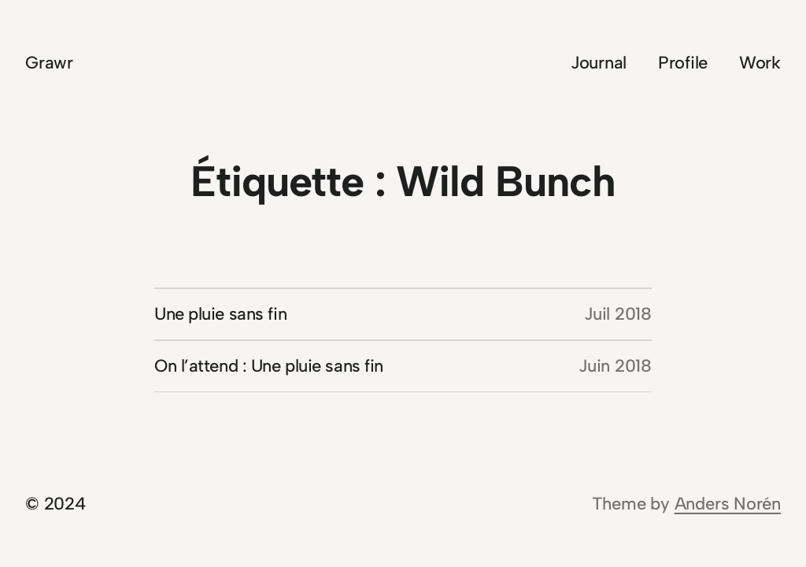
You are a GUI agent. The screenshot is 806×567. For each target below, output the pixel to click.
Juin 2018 (615, 365)
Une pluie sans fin (220, 313)
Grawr (49, 62)
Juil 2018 (618, 313)
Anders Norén (728, 503)
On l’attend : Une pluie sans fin (268, 365)
